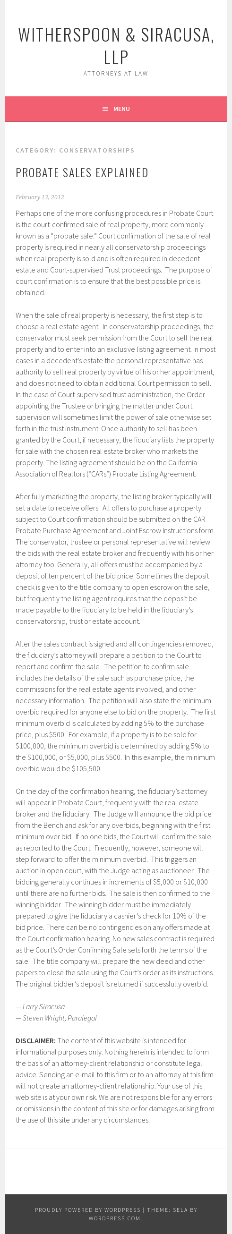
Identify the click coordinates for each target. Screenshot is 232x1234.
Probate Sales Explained (82, 171)
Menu (121, 108)
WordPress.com (115, 1218)
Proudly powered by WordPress (88, 1209)
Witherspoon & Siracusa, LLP (116, 45)
